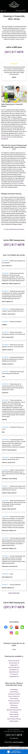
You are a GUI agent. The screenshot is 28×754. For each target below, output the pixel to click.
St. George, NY (14, 674)
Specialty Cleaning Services (14, 710)
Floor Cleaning (14, 712)
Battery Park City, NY (14, 660)
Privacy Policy (8, 742)
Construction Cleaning (14, 694)
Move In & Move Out (14, 696)
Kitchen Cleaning (14, 714)
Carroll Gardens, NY (14, 663)
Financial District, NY (13, 667)
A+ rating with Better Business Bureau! (14, 229)
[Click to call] (14, 751)
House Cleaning (14, 691)
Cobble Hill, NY (14, 665)
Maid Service (14, 705)
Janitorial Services (14, 703)
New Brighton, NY (14, 669)
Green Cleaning (14, 716)
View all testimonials (13, 593)
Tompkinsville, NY (14, 676)
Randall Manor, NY (14, 672)
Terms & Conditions (18, 742)
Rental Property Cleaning (14, 719)
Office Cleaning (14, 698)
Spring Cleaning (14, 721)
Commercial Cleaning (14, 701)
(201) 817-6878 (21, 11)
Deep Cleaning (14, 707)
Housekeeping (14, 689)
